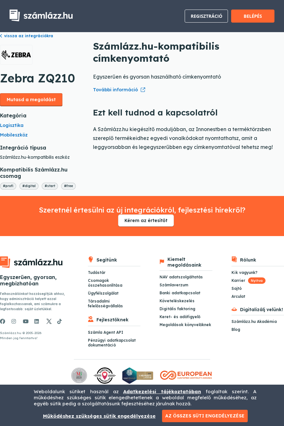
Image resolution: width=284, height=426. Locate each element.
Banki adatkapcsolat (180, 292)
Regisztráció (206, 16)
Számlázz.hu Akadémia (254, 321)
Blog (235, 329)
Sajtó (236, 288)
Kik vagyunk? (244, 272)
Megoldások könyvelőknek (185, 324)
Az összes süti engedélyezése (205, 416)
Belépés (253, 16)
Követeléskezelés (177, 300)
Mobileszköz (14, 135)
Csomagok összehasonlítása (105, 283)
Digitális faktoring (177, 308)
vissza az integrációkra (26, 35)
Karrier (248, 280)
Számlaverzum (174, 285)
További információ (115, 90)
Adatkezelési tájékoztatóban (162, 391)
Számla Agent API (105, 332)
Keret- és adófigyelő (180, 316)
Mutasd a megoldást (31, 99)
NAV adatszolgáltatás (181, 277)
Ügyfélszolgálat (103, 293)
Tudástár (96, 272)
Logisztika (12, 125)
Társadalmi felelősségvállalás (105, 303)
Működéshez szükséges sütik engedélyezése (99, 416)
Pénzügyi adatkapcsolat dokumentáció (112, 342)
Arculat (238, 296)
